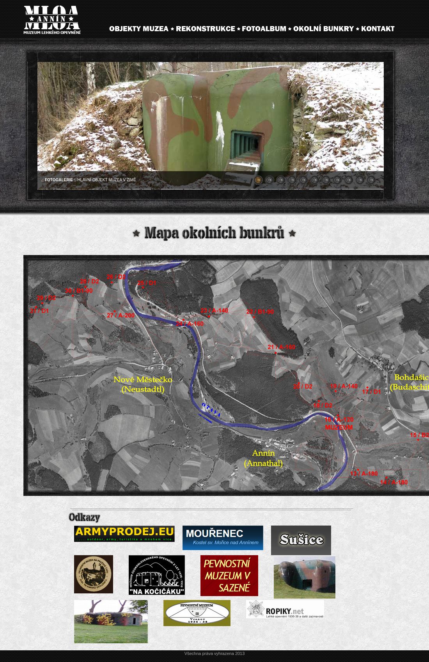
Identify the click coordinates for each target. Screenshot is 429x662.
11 (371, 180)
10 (360, 180)
